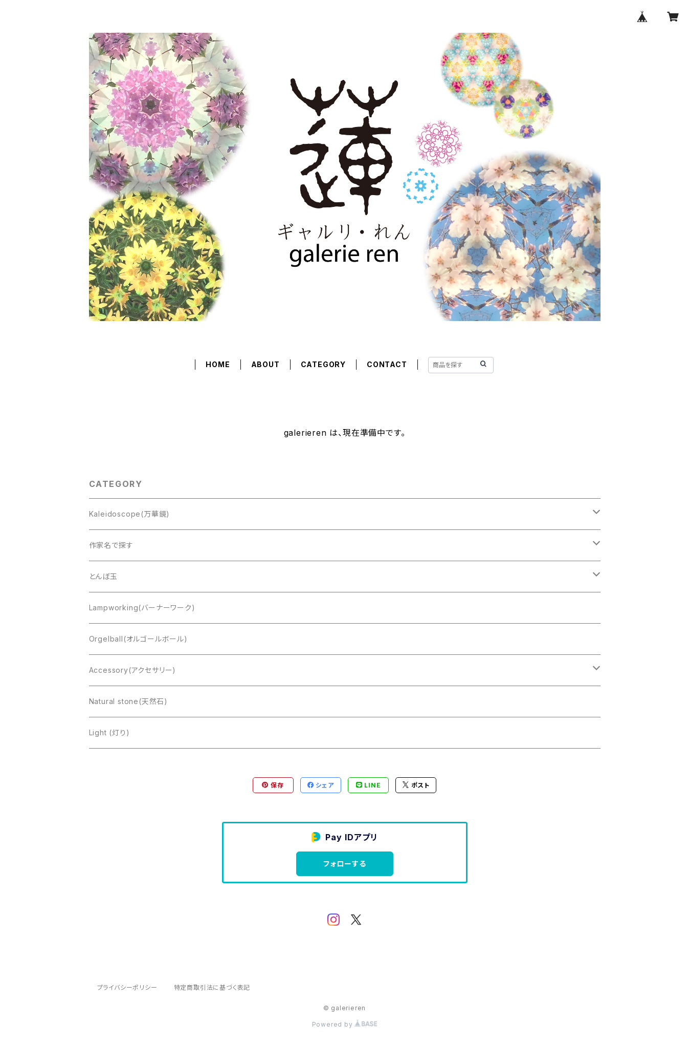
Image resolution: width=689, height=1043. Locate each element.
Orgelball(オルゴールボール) (138, 638)
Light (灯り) (109, 732)
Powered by (344, 1024)
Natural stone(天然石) (128, 701)
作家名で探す (111, 545)
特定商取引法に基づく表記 (212, 987)
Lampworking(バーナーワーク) (142, 607)
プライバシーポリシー (127, 987)
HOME (218, 364)
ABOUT (265, 364)
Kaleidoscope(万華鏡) (129, 513)
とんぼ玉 (103, 576)
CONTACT (387, 364)
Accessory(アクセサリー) (132, 670)
